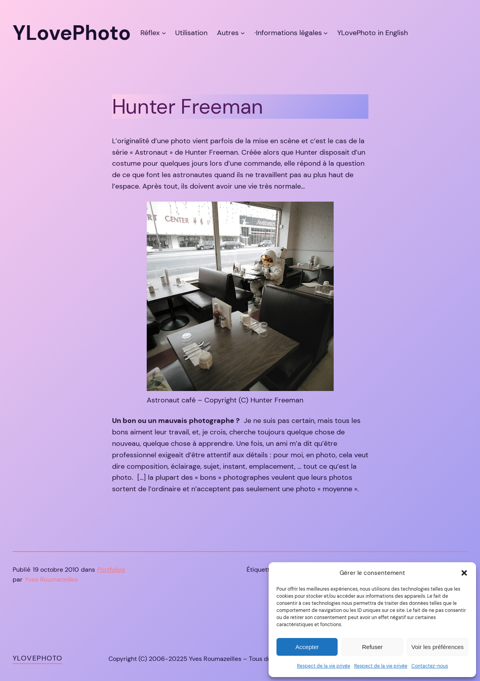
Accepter (307, 647)
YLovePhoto (37, 658)
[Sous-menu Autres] (243, 33)
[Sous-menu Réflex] (164, 33)
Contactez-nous (429, 666)
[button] (464, 573)
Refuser (372, 647)
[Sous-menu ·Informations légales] (325, 33)
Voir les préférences (437, 647)
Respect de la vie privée (323, 666)
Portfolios (111, 569)
